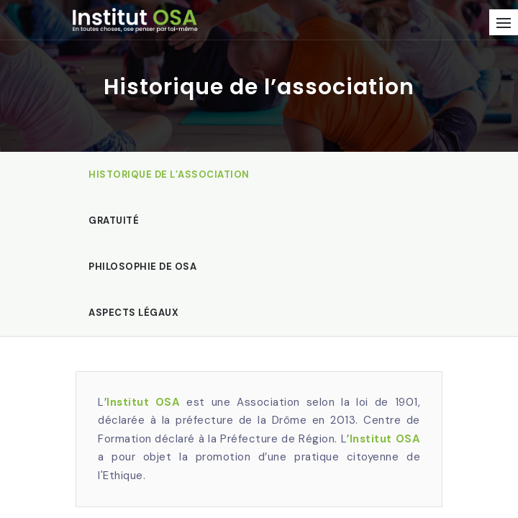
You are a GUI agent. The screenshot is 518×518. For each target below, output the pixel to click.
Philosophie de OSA (142, 266)
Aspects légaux (133, 312)
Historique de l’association (169, 174)
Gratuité (113, 220)
